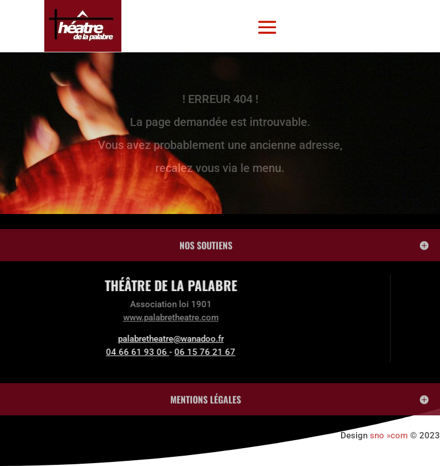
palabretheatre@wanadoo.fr (118, 339)
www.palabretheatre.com (118, 317)
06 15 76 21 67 (152, 352)
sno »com (389, 435)
